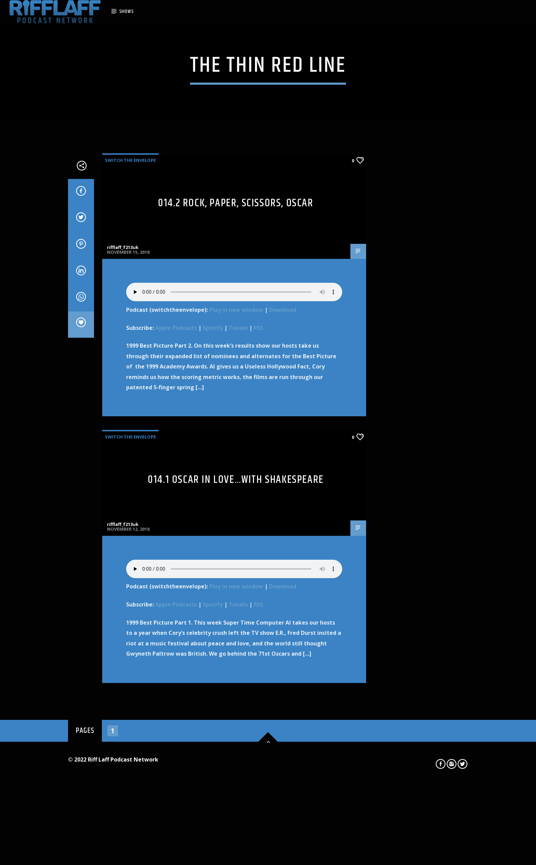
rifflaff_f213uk (122, 436)
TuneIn (238, 516)
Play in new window (236, 498)
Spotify (213, 516)
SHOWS (126, 11)
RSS (258, 516)
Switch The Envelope (130, 349)
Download (282, 498)
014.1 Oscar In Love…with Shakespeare (236, 668)
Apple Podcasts (176, 516)
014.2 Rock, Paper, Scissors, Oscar (235, 391)
